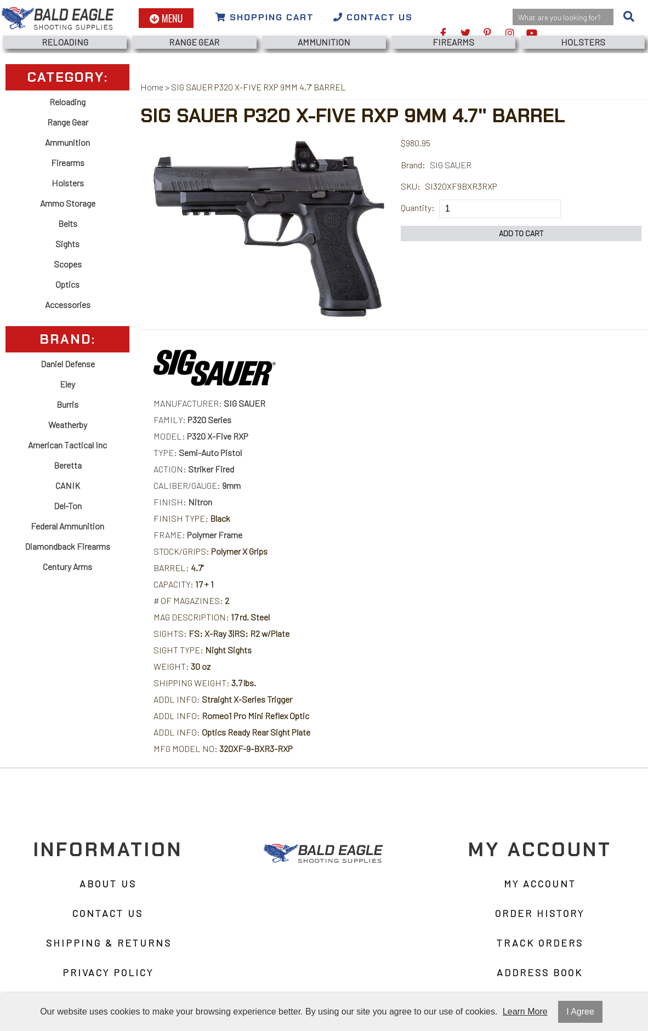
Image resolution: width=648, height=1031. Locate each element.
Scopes (68, 264)
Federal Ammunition (67, 526)
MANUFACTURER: (209, 403)
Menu (166, 18)
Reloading (65, 42)
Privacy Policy (108, 972)
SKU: (410, 186)
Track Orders (540, 943)
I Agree (580, 1011)
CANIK (67, 485)
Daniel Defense (68, 363)
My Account (540, 884)
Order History (539, 913)
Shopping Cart (264, 17)
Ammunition (324, 42)
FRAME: (198, 534)
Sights (67, 243)
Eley (67, 384)
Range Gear (194, 42)
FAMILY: (192, 419)
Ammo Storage (67, 203)
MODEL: (201, 436)
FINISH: (183, 502)
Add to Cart (521, 233)
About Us (108, 884)
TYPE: (198, 452)
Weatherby (67, 424)
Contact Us (373, 17)
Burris (67, 404)
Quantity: (418, 207)
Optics (67, 284)
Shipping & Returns (109, 943)
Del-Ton (68, 505)
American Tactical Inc (67, 445)
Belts (67, 223)
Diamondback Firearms (67, 546)
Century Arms (67, 566)
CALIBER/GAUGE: (197, 485)
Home (151, 87)
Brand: (413, 165)
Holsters (583, 42)
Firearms (453, 42)
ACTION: (194, 469)
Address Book (540, 972)
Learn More (525, 1011)
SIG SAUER (450, 165)
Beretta (68, 465)
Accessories (67, 304)
